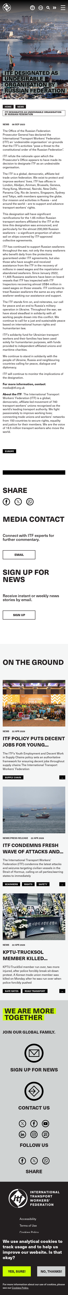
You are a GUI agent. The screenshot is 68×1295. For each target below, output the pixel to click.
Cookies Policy (29, 1232)
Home (8, 106)
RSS (45, 1134)
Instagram (34, 1134)
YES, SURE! (17, 1271)
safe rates (11, 990)
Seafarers (11, 884)
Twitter (22, 1123)
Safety (43, 884)
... (62, 777)
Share (15, 490)
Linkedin (22, 1134)
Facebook (34, 1123)
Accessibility (28, 1219)
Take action (54, 7)
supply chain (13, 777)
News (20, 106)
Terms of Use (28, 1225)
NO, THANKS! (51, 1271)
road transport (35, 990)
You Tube (45, 1123)
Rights (28, 884)
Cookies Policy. (20, 1287)
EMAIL (19, 555)
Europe (9, 451)
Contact (34, 1093)
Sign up (19, 615)
